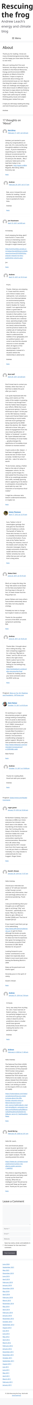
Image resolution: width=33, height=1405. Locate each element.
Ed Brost (11, 1050)
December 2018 (8, 1288)
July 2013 (6, 1331)
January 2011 (7, 1385)
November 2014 (8, 1303)
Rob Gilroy (12, 130)
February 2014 (8, 1313)
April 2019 (6, 1279)
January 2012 (7, 1349)
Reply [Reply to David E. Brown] (7, 985)
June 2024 (6, 1264)
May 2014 (6, 1306)
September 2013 (8, 1325)
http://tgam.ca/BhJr (20, 165)
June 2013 (6, 1334)
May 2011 (6, 1373)
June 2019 (6, 1276)
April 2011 (6, 1376)
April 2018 (6, 1294)
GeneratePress (16, 1395)
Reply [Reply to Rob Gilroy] (7, 174)
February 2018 (8, 1297)
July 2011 (6, 1367)
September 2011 (8, 1361)
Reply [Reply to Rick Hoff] (7, 504)
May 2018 (6, 1291)
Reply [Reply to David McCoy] (7, 1191)
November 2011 (8, 1355)
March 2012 (7, 1343)
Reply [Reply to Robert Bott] (7, 629)
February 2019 (8, 1282)
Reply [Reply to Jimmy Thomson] (8, 563)
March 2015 (7, 1300)
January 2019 (7, 1285)
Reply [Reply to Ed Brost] (7, 1121)
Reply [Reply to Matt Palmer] (7, 758)
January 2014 (7, 1316)
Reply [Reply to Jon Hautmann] (7, 267)
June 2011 (6, 1370)
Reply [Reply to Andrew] (8, 210)
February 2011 (8, 1382)
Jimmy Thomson (15, 512)
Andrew (12, 993)
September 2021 (8, 1267)
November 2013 (8, 1319)
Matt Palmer (12, 703)
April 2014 (6, 1310)
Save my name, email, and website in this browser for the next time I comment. (17, 1245)
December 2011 (8, 1352)
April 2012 (6, 1340)
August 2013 (7, 1328)
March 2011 (7, 1379)
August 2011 (7, 1364)
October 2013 (7, 1322)
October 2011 (7, 1358)
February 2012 (8, 1346)
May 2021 (6, 1270)
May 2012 (6, 1337)
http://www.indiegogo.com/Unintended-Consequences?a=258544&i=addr (16, 747)
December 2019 (8, 1273)
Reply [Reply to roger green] (7, 861)
